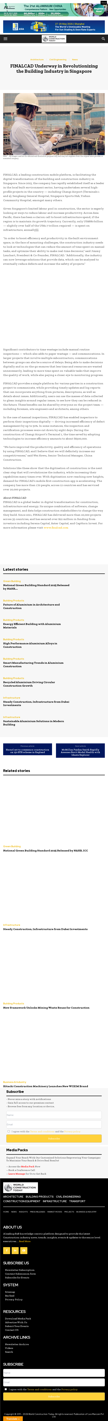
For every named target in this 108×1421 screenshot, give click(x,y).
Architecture (37, 59)
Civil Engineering (57, 59)
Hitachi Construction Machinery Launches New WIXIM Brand (45, 1086)
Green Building (12, 581)
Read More (25, 1241)
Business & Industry (14, 1082)
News (75, 59)
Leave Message (17, 1173)
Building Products (13, 601)
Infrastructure (11, 698)
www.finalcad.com (56, 527)
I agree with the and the (43, 1131)
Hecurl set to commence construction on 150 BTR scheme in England (27, 751)
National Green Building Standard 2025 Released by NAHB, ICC (45, 850)
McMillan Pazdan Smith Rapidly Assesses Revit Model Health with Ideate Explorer (80, 752)
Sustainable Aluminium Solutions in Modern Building (33, 722)
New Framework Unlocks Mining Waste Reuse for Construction (46, 1007)
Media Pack (27, 1166)
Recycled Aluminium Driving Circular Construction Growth (29, 683)
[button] (5, 39)
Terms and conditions (42, 1131)
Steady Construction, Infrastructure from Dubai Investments (36, 703)
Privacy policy (72, 1131)
